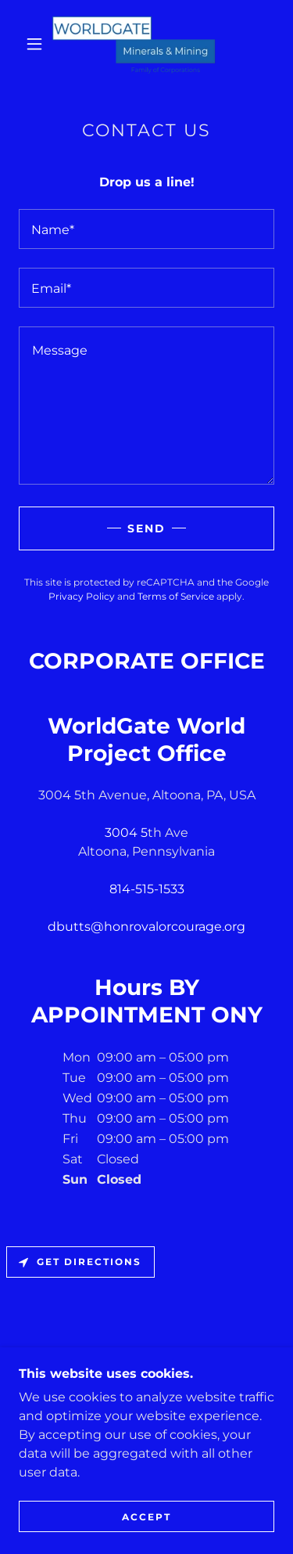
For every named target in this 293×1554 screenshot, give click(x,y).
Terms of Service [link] (176, 596)
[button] (34, 43)
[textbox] (146, 229)
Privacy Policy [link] (81, 596)
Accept (146, 1517)
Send (146, 528)
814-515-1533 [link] (146, 889)
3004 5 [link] (126, 832)
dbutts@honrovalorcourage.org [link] (146, 926)
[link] (149, 44)
